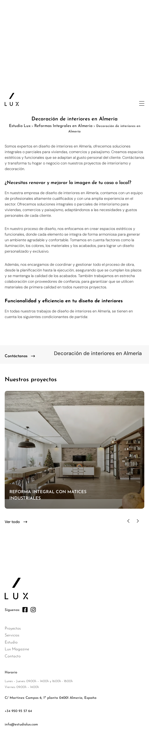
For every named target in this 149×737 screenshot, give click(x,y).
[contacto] (20, 356)
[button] (128, 521)
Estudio (11, 642)
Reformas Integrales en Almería (63, 126)
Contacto (13, 656)
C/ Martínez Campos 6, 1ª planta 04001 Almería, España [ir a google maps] (50, 698)
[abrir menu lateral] (141, 103)
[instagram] (33, 610)
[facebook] (25, 610)
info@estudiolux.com (21, 724)
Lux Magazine (17, 649)
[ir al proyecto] (74, 450)
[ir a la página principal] (12, 99)
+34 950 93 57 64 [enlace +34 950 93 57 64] (18, 711)
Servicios (12, 635)
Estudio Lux (20, 126)
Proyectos (13, 628)
